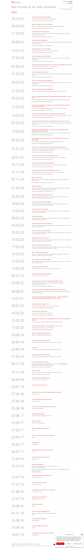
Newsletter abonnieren (68, 1)
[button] (81, 534)
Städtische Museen (50, 7)
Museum (14, 7)
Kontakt (71, 2)
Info (29, 7)
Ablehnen (68, 543)
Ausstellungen (22, 7)
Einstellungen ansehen (78, 543)
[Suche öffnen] (72, 7)
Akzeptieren (60, 543)
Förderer (40, 7)
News (34, 7)
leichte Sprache (69, 3)
